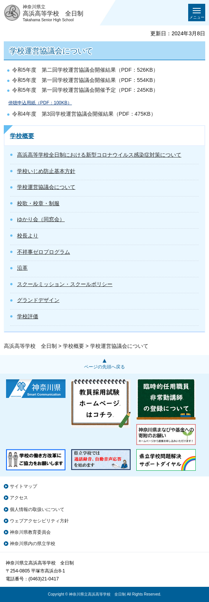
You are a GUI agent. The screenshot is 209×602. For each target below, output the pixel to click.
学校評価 (27, 316)
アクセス (19, 497)
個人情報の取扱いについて (37, 509)
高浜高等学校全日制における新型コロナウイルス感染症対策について (99, 155)
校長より (27, 236)
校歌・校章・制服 (38, 203)
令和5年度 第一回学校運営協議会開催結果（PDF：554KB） (85, 80)
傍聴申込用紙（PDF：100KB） (40, 102)
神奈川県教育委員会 (30, 532)
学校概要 (22, 136)
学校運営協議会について (46, 187)
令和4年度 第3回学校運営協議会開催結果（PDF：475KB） (84, 114)
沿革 (22, 268)
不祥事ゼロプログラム (43, 252)
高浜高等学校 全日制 (30, 346)
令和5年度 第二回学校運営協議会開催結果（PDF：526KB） (85, 70)
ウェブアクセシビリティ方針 (39, 520)
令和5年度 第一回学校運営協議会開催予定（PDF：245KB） (85, 90)
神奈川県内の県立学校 (32, 543)
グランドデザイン (38, 300)
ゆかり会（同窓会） (41, 219)
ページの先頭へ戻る (104, 366)
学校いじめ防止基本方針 (46, 171)
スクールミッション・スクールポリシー (64, 284)
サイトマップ (23, 486)
